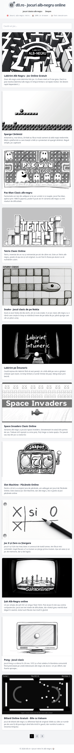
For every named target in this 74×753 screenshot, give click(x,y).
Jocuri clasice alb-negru (32, 11)
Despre (48, 11)
